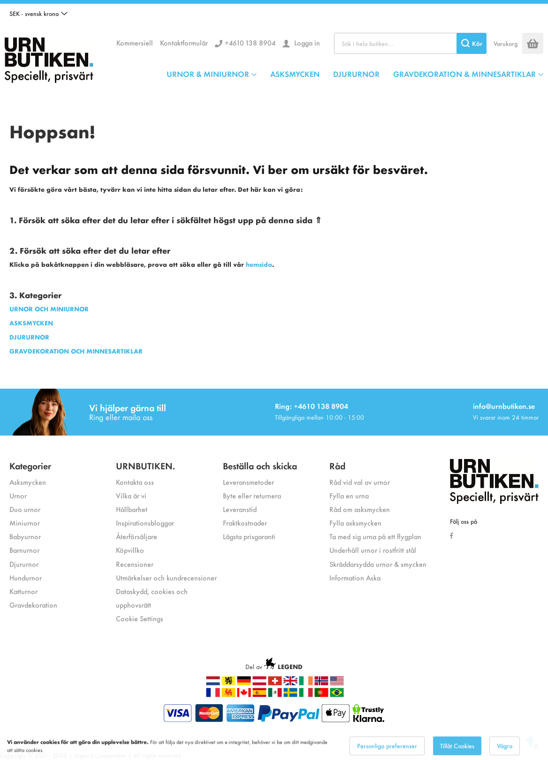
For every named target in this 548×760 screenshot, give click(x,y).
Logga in (306, 42)
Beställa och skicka (260, 465)
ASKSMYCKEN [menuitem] (295, 73)
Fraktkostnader (245, 522)
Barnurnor (24, 550)
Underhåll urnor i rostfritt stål (372, 550)
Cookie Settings (139, 618)
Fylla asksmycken (355, 522)
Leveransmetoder (248, 482)
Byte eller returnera (252, 495)
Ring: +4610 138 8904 (311, 406)
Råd (337, 465)
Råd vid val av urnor (359, 482)
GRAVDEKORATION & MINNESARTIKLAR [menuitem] (464, 73)
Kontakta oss (135, 482)
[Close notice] (535, 752)
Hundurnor (25, 577)
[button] (38, 13)
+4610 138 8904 (250, 42)
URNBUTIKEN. (145, 465)
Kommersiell (134, 42)
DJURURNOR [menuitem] (356, 73)
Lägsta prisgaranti (249, 536)
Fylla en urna (349, 495)
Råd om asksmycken (359, 509)
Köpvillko (130, 550)
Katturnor (23, 591)
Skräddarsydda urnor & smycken (377, 564)
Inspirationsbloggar (145, 522)
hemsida (259, 264)
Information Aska (355, 577)
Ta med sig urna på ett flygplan (375, 536)
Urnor (18, 495)
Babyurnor (25, 536)
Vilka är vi (131, 495)
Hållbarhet (131, 509)
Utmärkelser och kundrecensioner (166, 577)
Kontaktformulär (184, 42)
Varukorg (506, 43)
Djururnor (23, 564)
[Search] (472, 43)
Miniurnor (24, 522)
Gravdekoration (33, 605)
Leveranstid (240, 509)
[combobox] (410, 43)
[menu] (355, 73)
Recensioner (134, 564)
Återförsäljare (136, 536)
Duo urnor (24, 509)
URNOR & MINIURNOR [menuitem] (208, 73)
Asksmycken (27, 482)
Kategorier (30, 465)
